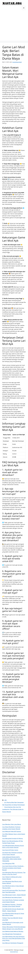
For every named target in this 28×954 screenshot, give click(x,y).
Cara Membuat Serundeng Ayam (12, 897)
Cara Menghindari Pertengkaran (11, 934)
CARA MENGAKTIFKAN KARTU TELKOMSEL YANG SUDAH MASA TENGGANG (11, 859)
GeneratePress (14, 951)
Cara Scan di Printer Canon (10, 850)
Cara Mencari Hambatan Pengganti (12, 943)
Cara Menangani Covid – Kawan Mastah (14, 895)
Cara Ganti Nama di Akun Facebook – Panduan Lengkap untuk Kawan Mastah (13, 868)
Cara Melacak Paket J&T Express (11, 831)
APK (5, 800)
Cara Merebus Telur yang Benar (11, 824)
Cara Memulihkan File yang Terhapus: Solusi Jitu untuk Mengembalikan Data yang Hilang (13, 938)
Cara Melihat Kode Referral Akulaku (12, 931)
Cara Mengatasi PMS (8, 863)
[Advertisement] (14, 26)
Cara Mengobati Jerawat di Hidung (12, 838)
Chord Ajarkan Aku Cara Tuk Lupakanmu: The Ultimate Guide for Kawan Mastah (13, 809)
